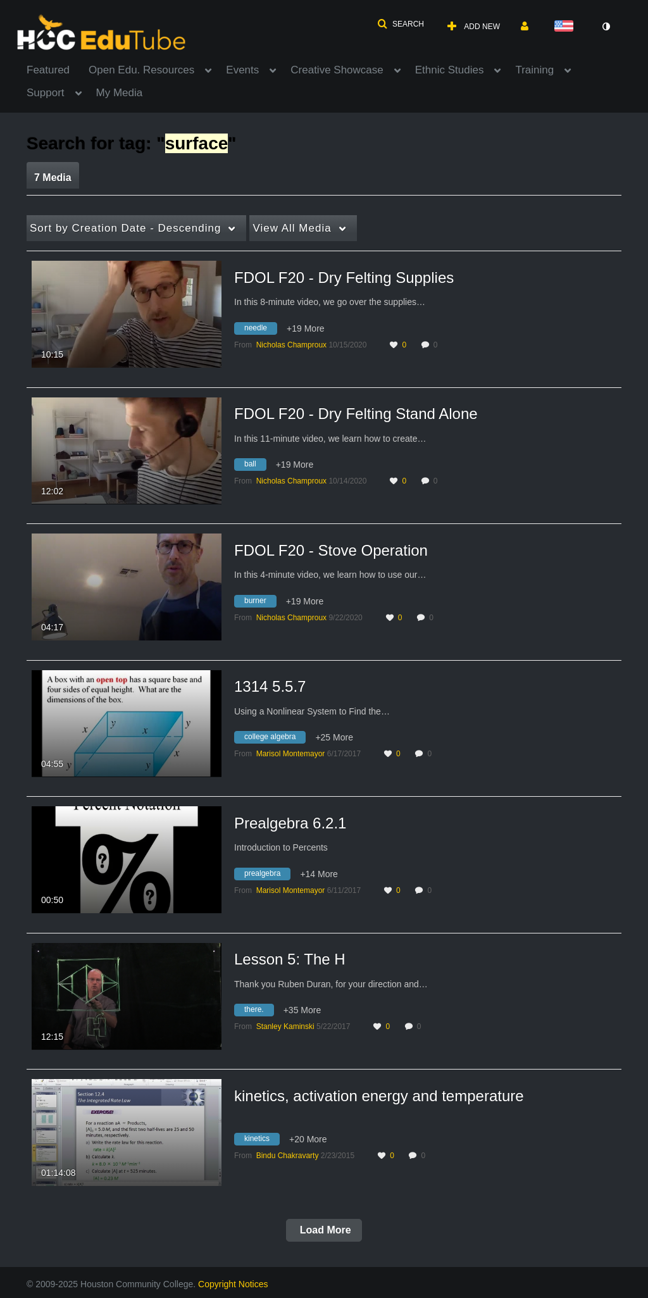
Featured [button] (48, 70)
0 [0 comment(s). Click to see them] (437, 344)
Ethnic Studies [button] (449, 70)
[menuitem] (58, 69)
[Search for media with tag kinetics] (261, 1141)
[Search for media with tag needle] (260, 330)
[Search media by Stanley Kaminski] (285, 1026)
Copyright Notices (233, 1284)
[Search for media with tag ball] (255, 466)
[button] (400, 24)
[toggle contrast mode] (605, 26)
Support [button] (46, 93)
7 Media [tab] (53, 177)
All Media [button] (291, 228)
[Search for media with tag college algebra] (274, 739)
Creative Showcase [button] (336, 70)
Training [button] (534, 70)
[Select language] (566, 27)
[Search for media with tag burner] (260, 602)
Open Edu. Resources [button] (141, 70)
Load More (324, 1230)
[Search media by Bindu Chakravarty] (287, 1155)
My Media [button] (119, 93)
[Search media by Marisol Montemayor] (290, 753)
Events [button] (242, 70)
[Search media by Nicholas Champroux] (291, 344)
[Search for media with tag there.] (259, 1012)
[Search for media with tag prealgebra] (267, 875)
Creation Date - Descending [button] (125, 228)
